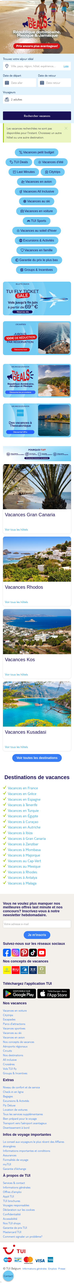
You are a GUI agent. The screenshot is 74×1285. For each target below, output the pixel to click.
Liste (66, 66)
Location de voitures (15, 1109)
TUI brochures (11, 1201)
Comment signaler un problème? (22, 1236)
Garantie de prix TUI (15, 1227)
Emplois (52, 1268)
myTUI (7, 1164)
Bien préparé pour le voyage (20, 1118)
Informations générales (16, 1187)
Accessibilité (10, 1218)
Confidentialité (12, 1214)
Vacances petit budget (36, 152)
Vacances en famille (37, 250)
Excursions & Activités (36, 240)
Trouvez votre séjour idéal (18, 59)
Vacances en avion (36, 181)
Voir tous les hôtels (16, 529)
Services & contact (14, 1183)
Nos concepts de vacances (18, 1042)
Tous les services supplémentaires (23, 1114)
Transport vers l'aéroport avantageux (25, 1123)
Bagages (8, 1096)
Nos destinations (13, 1055)
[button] (8, 1276)
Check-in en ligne (13, 1091)
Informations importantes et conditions (26, 1150)
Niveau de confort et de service (21, 1087)
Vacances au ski (36, 201)
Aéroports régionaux (15, 1046)
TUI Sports (36, 220)
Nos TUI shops (12, 1223)
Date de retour (47, 75)
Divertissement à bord (16, 1127)
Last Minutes (24, 172)
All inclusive (10, 1059)
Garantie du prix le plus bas (36, 260)
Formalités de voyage (15, 1159)
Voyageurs (9, 92)
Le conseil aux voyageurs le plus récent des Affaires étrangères (33, 1144)
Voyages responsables (16, 1205)
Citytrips (52, 172)
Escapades (9, 1019)
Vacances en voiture (37, 211)
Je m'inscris (37, 935)
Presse (61, 1268)
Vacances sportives (14, 1028)
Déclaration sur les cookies (19, 1209)
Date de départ (12, 75)
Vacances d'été (50, 162)
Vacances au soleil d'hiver (37, 230)
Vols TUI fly (10, 1068)
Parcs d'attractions (14, 1023)
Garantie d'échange (14, 1168)
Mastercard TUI (12, 1232)
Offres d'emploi (12, 1192)
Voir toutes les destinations (37, 758)
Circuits (7, 1050)
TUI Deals (19, 162)
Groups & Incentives (36, 269)
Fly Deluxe (9, 1105)
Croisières (9, 1064)
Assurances (9, 1155)
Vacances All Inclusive (36, 191)
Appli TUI (8, 1196)
